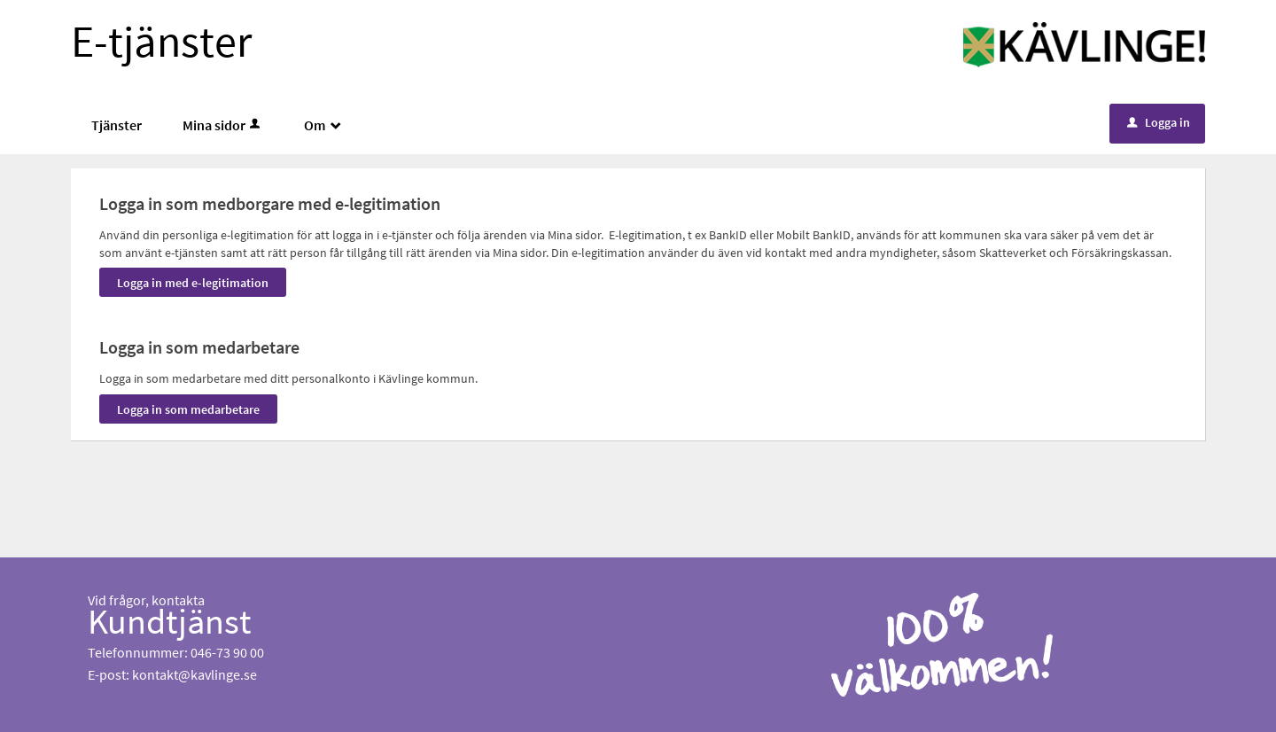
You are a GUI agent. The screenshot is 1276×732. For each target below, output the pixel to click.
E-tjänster (161, 41)
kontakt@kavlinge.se (194, 674)
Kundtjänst (170, 621)
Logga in (1158, 122)
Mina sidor (223, 125)
